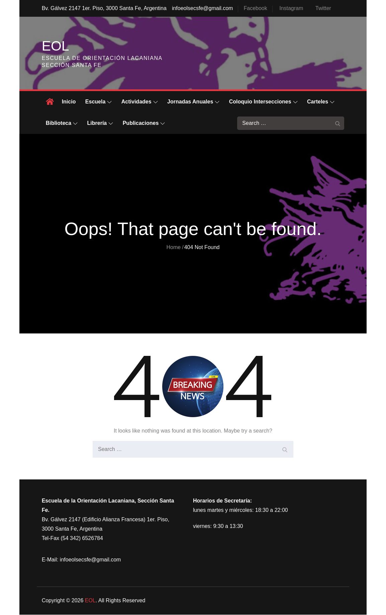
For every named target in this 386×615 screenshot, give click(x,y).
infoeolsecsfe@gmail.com (202, 8)
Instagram (291, 8)
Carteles (320, 102)
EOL (56, 46)
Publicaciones (144, 123)
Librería (100, 123)
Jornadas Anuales (193, 102)
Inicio (69, 102)
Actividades (139, 102)
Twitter (323, 8)
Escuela (98, 102)
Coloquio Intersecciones (263, 102)
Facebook (255, 8)
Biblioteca (62, 123)
